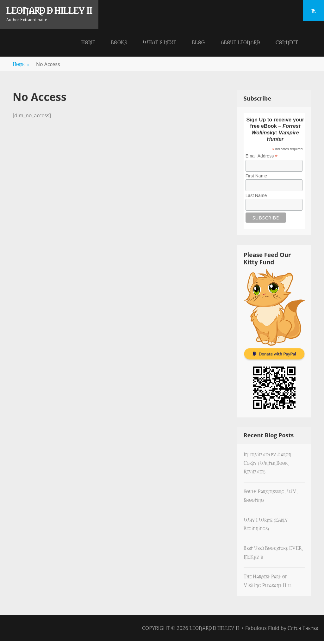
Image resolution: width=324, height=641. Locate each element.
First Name (256, 175)
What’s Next (159, 42)
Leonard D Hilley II (49, 10)
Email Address (262, 156)
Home (88, 42)
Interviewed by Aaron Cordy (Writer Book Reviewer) (267, 463)
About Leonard (240, 42)
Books (119, 42)
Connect (287, 42)
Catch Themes (303, 627)
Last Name (256, 195)
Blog (198, 42)
